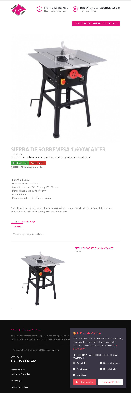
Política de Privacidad (20, 374)
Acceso (55, 350)
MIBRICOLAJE (28, 221)
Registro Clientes (20, 163)
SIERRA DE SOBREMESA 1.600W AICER (94, 248)
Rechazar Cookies (111, 382)
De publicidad (110, 369)
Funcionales (82, 369)
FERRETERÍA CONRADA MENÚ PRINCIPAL (96, 23)
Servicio (17, 226)
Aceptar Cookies (84, 382)
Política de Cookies (19, 387)
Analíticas (81, 375)
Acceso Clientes (37, 163)
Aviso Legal (16, 380)
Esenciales (82, 363)
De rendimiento (111, 363)
